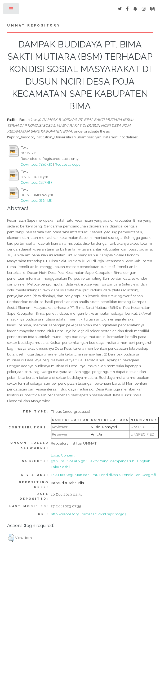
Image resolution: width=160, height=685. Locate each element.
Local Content (62, 455)
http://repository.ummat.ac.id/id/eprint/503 (89, 514)
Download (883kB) (36, 200)
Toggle (11, 10)
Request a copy (68, 164)
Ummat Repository (33, 25)
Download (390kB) (36, 164)
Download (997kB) (36, 182)
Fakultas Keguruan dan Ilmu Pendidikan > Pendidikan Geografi (103, 475)
